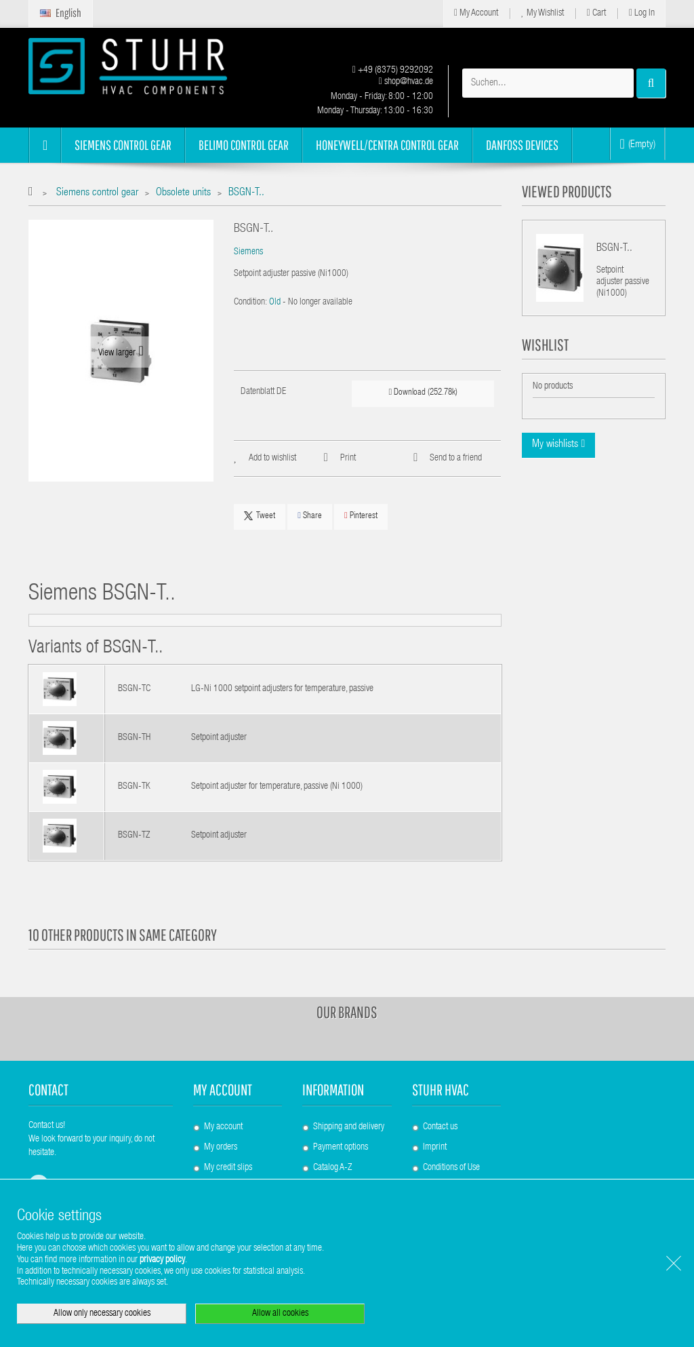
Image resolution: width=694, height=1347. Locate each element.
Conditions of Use (451, 1168)
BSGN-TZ (134, 835)
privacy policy (162, 1260)
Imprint (435, 1147)
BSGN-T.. (614, 248)
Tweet (259, 516)
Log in (642, 13)
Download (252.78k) (423, 392)
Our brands (347, 1011)
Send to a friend (456, 458)
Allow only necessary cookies (102, 1314)
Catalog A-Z (332, 1168)
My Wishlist (542, 13)
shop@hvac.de (406, 82)
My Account (476, 13)
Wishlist (545, 344)
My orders (220, 1147)
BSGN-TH (134, 738)
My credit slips (228, 1168)
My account (222, 1089)
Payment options (340, 1147)
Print (348, 458)
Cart (596, 13)
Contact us (440, 1127)
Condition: (250, 302)
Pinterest (360, 516)
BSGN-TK (134, 787)
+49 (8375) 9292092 (392, 70)
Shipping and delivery (348, 1127)
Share (310, 516)
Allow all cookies (280, 1314)
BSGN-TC (134, 689)
